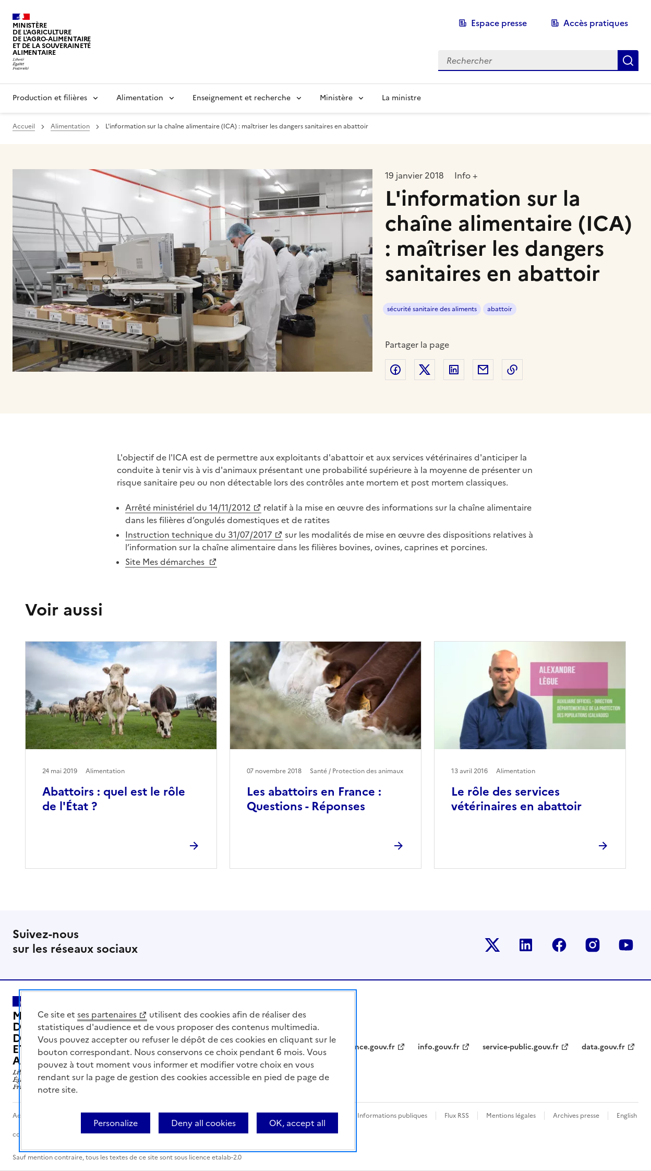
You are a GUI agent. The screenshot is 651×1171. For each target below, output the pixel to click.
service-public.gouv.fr (521, 1047)
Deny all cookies (203, 1123)
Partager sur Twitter (424, 369)
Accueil (24, 126)
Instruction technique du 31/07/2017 (198, 534)
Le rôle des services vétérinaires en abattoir (516, 799)
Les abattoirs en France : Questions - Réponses (314, 799)
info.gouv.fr (439, 1047)
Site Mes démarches (166, 561)
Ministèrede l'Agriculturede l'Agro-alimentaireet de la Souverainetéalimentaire (52, 38)
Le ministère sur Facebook (559, 944)
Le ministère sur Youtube (625, 944)
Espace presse (499, 23)
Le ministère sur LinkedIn (525, 944)
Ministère (336, 97)
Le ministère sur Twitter (492, 944)
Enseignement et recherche (241, 97)
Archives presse (576, 1115)
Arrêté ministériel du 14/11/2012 (188, 507)
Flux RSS (456, 1115)
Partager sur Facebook (395, 369)
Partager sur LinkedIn (453, 369)
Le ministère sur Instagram (592, 944)
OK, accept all (297, 1123)
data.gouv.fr (603, 1047)
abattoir (499, 309)
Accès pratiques (595, 23)
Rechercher (628, 60)
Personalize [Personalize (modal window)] (115, 1123)
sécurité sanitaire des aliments (432, 309)
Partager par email (483, 369)
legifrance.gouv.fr (363, 1047)
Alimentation (139, 97)
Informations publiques (392, 1115)
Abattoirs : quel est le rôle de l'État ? (113, 799)
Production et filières (50, 97)
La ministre (401, 97)
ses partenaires (107, 1014)
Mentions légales (511, 1115)
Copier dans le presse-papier (512, 369)
